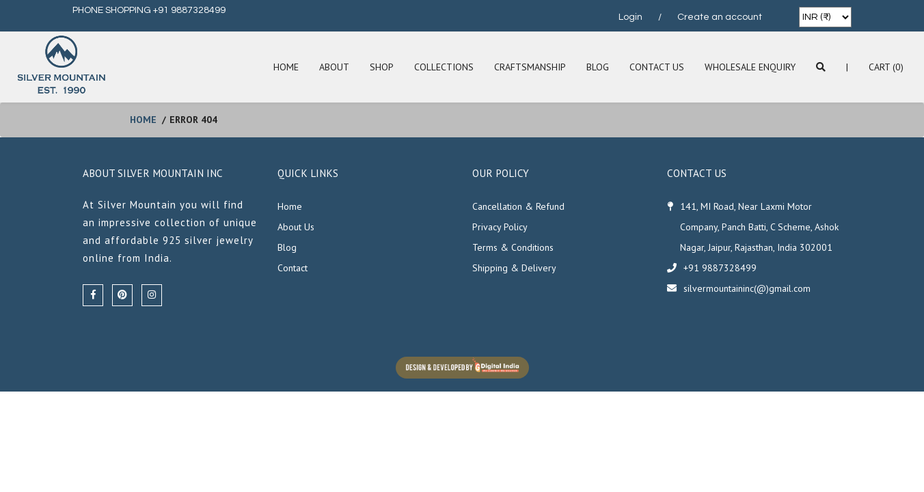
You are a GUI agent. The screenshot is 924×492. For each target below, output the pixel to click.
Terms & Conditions (513, 247)
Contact (292, 268)
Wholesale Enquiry (750, 67)
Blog (597, 67)
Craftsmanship (530, 67)
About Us (295, 227)
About (334, 67)
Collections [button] (444, 67)
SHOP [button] (382, 67)
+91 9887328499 (720, 268)
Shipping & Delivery (514, 268)
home (143, 119)
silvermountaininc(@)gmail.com (747, 288)
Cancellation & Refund (518, 206)
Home (286, 67)
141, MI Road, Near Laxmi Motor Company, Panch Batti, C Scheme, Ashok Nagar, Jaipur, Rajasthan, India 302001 (759, 227)
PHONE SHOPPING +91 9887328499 (149, 10)
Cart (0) (886, 67)
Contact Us (656, 67)
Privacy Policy (500, 227)
